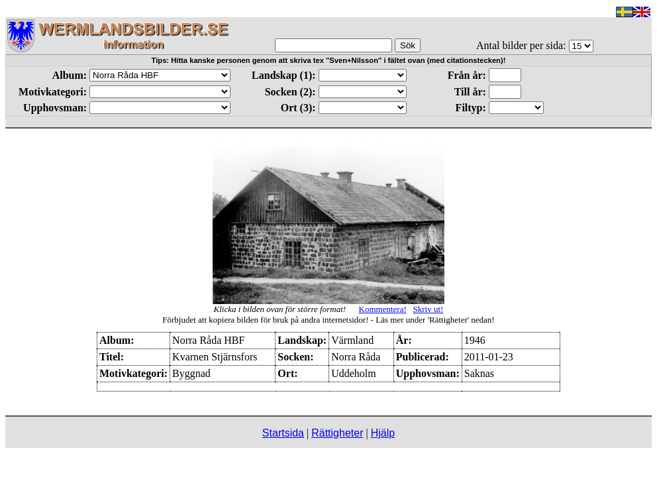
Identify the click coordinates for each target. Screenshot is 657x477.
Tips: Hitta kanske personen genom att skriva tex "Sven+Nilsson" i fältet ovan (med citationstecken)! (329, 60)
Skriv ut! (428, 309)
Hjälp (383, 433)
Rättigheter (337, 433)
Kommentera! (383, 309)
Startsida (283, 433)
